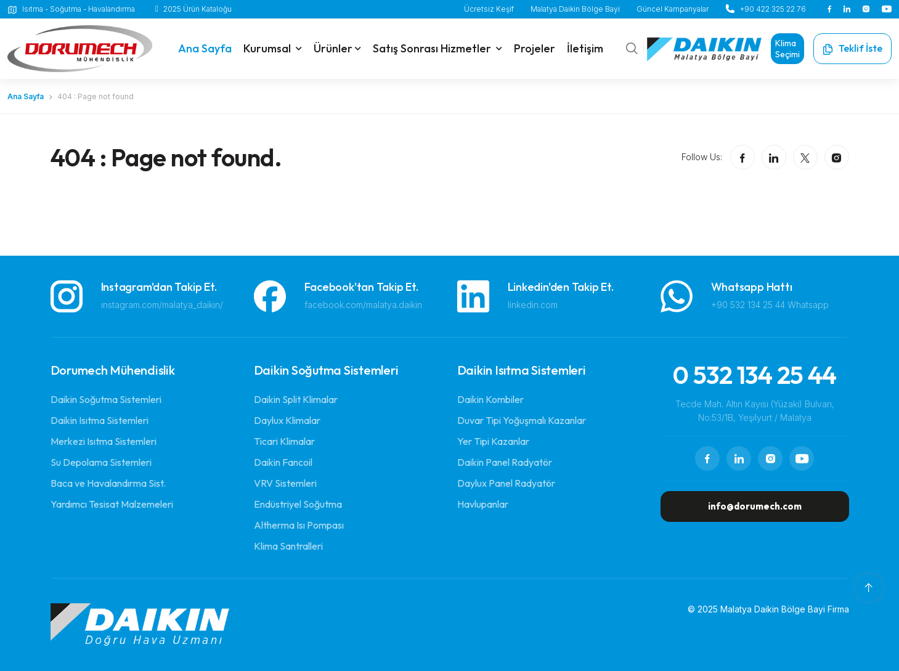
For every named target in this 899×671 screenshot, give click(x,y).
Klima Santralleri (288, 546)
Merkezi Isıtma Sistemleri (104, 441)
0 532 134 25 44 (755, 374)
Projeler (534, 48)
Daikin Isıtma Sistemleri (99, 420)
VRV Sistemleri (285, 483)
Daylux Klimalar (287, 420)
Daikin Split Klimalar (296, 399)
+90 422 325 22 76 (773, 9)
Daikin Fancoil (283, 462)
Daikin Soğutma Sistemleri (106, 399)
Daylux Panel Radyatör (506, 483)
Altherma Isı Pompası (299, 525)
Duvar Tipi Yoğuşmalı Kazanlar (521, 420)
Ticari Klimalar (284, 441)
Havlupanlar (482, 504)
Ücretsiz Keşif (489, 9)
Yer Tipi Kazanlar (493, 441)
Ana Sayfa (25, 96)
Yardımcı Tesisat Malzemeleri (112, 504)
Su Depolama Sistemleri (101, 462)
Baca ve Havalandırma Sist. (108, 483)
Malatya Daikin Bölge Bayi (575, 9)
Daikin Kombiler (490, 399)
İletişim (585, 48)
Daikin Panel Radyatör (504, 462)
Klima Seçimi (787, 49)
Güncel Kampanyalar (673, 9)
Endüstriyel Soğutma (298, 504)
